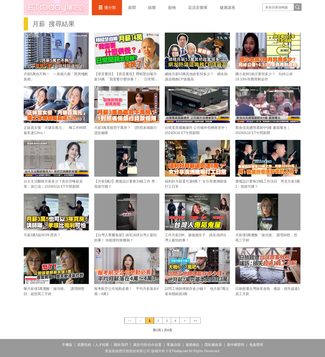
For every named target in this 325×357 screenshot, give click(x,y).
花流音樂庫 (198, 7)
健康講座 (227, 7)
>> (195, 320)
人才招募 (102, 345)
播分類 (110, 7)
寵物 (172, 7)
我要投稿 (84, 345)
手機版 (67, 345)
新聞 (132, 7)
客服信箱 (174, 345)
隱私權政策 (213, 345)
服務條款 (193, 345)
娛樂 (152, 7)
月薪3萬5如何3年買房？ (42, 235)
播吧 (56, 7)
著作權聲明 (235, 345)
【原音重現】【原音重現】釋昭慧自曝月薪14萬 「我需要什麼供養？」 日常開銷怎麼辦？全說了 (126, 79)
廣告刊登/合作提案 (147, 345)
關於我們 (121, 345)
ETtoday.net (178, 351)
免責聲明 (256, 345)
